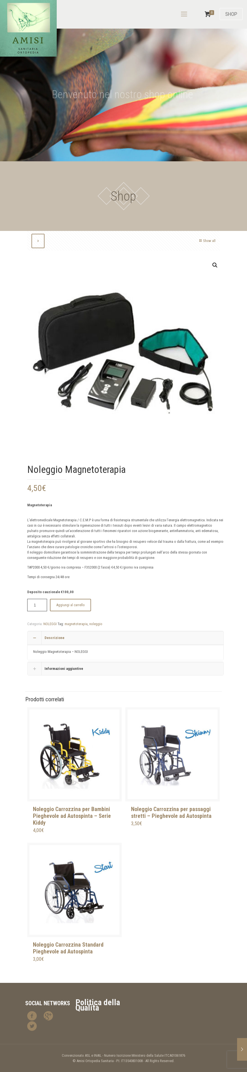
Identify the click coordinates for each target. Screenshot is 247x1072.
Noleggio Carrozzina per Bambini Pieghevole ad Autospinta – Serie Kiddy (72, 816)
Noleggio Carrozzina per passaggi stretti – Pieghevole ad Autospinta (171, 812)
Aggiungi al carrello (70, 605)
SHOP (231, 14)
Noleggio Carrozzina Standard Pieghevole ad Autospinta (68, 948)
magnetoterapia (76, 624)
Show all (207, 241)
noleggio (95, 624)
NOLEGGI (50, 624)
